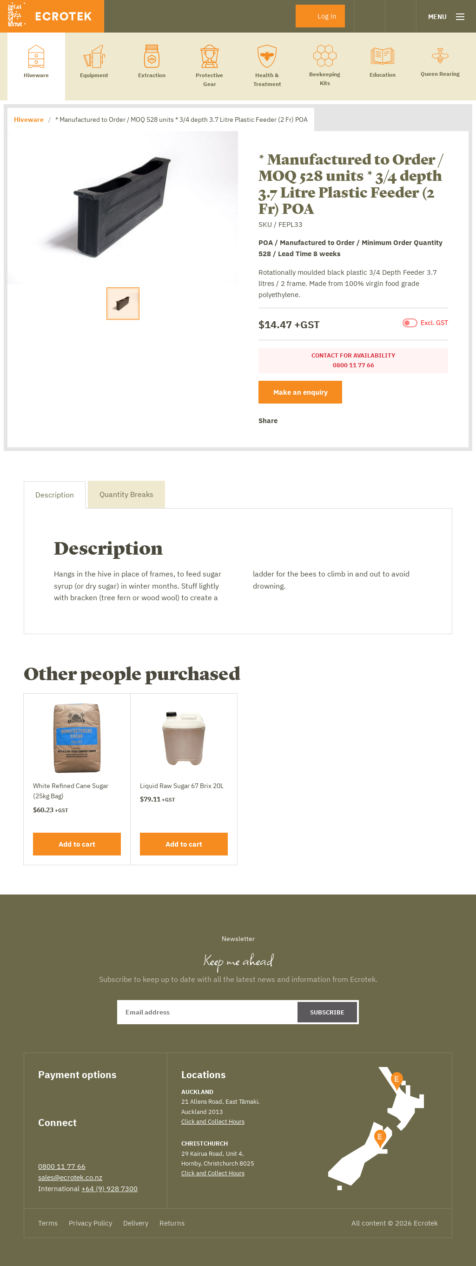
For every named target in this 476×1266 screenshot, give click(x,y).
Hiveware (29, 119)
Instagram (94, 1141)
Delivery (135, 1223)
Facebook (288, 421)
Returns (172, 1223)
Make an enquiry (300, 392)
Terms (48, 1223)
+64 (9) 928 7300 (109, 1188)
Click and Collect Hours (213, 1121)
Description (54, 494)
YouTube (112, 1141)
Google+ (318, 421)
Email (333, 421)
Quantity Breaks (126, 494)
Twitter (303, 421)
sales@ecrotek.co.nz (70, 1177)
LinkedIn (77, 1141)
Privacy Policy (90, 1223)
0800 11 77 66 (62, 1166)
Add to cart (77, 844)
